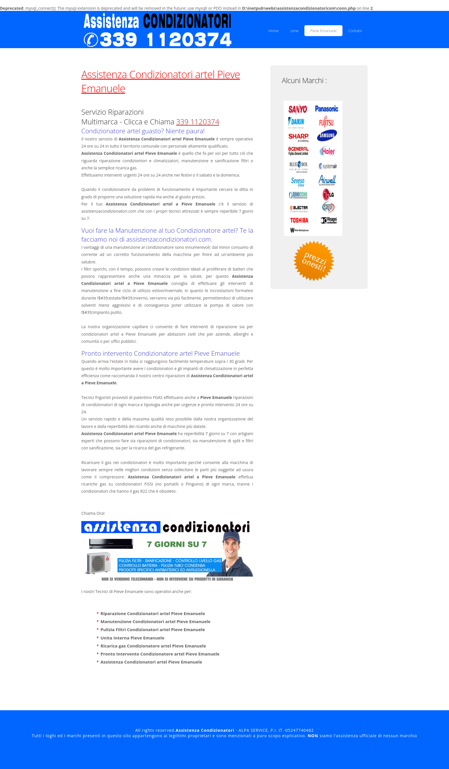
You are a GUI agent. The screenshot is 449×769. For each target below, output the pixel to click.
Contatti (355, 30)
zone (294, 30)
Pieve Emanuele (323, 30)
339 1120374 (197, 121)
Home (273, 30)
